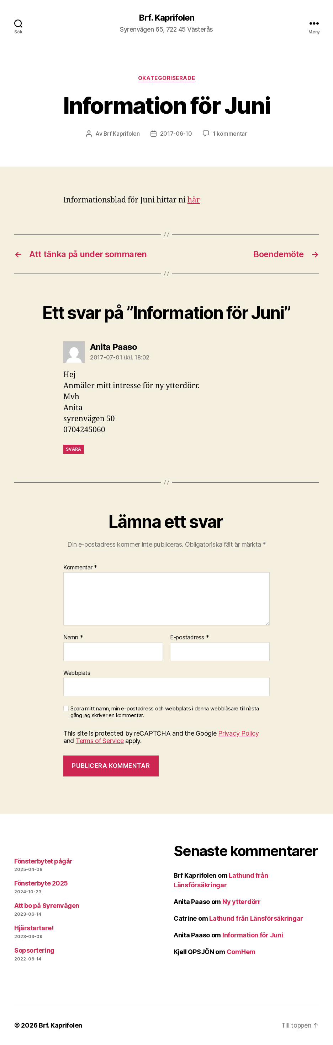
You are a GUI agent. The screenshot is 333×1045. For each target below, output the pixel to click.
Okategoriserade (166, 78)
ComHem (241, 951)
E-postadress (189, 637)
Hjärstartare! (33, 927)
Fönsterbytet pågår (43, 861)
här (193, 200)
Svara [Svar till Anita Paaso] (73, 448)
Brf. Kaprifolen (166, 17)
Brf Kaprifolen (122, 133)
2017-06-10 (176, 133)
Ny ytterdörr (241, 901)
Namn (73, 637)
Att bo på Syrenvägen (46, 905)
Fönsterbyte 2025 (41, 883)
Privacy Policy (238, 733)
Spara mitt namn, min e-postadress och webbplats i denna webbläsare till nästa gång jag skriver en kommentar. (164, 711)
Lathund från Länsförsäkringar (256, 918)
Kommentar (80, 567)
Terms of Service (100, 740)
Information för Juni (252, 934)
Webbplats (76, 672)
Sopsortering (34, 950)
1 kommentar (230, 133)
